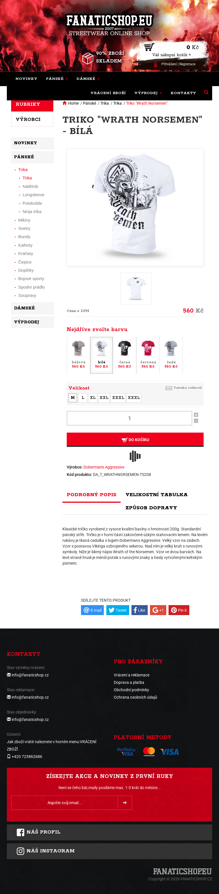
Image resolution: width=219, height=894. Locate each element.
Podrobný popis (91, 495)
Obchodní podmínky (131, 690)
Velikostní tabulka (156, 495)
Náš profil (38, 832)
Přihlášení (169, 64)
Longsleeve (33, 194)
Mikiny (24, 220)
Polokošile (32, 203)
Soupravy (27, 295)
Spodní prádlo (31, 287)
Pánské (89, 103)
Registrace (187, 64)
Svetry (24, 228)
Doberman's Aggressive (104, 467)
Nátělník (30, 186)
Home (73, 103)
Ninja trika (32, 211)
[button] (57, 79)
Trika (104, 103)
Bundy (24, 236)
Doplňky (26, 270)
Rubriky (28, 104)
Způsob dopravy (151, 508)
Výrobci (28, 119)
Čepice (25, 262)
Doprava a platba (129, 682)
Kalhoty (25, 245)
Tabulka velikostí (187, 388)
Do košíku (135, 439)
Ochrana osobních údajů (135, 697)
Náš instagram (45, 851)
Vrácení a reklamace (131, 675)
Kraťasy (25, 253)
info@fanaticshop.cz (30, 675)
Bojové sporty (31, 278)
